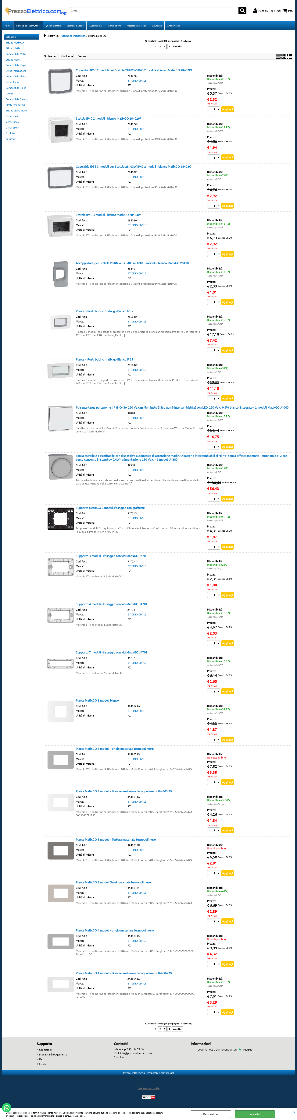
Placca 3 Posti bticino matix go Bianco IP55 (104, 311)
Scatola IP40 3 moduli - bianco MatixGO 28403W (108, 215)
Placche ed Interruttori (28, 25)
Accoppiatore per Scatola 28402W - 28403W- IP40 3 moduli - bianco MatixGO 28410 (132, 263)
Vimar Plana (12, 82)
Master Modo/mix (16, 104)
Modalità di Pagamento (53, 1054)
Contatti (44, 1063)
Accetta (254, 1114)
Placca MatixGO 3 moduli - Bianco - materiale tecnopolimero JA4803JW (124, 791)
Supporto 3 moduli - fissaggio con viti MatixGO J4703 (111, 556)
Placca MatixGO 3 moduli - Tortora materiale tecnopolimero (116, 839)
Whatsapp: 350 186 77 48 (129, 1049)
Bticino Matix (13, 48)
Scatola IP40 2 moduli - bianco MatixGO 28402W (108, 118)
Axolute (10, 133)
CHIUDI (294, 1112)
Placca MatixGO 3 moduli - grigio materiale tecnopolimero (115, 748)
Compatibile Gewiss (17, 99)
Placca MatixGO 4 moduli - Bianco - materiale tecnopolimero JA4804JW (124, 973)
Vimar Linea (12, 121)
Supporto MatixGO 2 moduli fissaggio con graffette (110, 507)
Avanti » (177, 46)
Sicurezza (157, 25)
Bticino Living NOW (16, 110)
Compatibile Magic (16, 65)
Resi (41, 1059)
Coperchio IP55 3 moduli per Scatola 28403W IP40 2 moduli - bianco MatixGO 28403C (133, 166)
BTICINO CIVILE (136, 80)
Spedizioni (45, 1049)
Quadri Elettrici (53, 25)
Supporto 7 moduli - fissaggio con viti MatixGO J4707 (111, 652)
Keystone (11, 138)
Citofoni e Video (75, 25)
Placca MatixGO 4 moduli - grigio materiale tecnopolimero (115, 930)
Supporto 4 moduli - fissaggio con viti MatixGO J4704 (111, 604)
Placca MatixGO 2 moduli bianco (97, 700)
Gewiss (9, 93)
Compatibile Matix (16, 53)
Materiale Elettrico (136, 25)
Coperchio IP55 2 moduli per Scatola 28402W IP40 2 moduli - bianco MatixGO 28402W (134, 70)
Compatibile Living (16, 76)
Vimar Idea (12, 116)
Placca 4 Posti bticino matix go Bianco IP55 (104, 359)
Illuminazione (114, 25)
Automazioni (95, 25)
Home (8, 25)
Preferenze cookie (148, 1088)
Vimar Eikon (12, 127)
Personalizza (210, 1114)
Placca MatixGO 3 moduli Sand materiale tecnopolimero (113, 882)
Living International (16, 70)
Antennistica (173, 25)
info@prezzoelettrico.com (136, 1053)
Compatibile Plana (16, 87)
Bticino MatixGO (15, 42)
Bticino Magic (13, 59)
